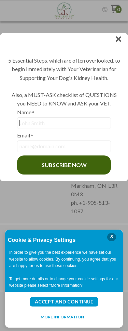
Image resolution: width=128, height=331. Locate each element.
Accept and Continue (64, 301)
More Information (62, 316)
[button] (118, 39)
